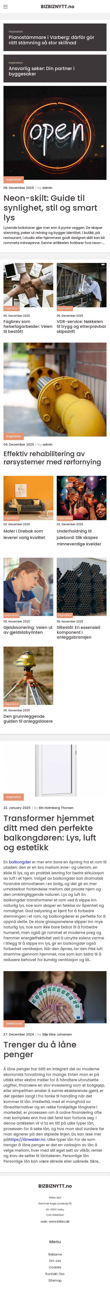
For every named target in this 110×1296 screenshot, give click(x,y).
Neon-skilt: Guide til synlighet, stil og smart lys (50, 207)
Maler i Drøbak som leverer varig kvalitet (24, 534)
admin (47, 187)
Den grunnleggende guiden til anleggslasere (28, 719)
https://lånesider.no (27, 1139)
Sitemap (55, 1280)
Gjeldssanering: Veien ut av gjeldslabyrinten (28, 630)
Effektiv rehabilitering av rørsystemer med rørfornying (52, 458)
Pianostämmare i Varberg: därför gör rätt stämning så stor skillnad (51, 40)
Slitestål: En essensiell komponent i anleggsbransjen (78, 632)
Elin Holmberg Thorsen (56, 807)
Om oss (55, 1261)
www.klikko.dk (59, 1221)
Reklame (55, 1254)
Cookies (55, 1267)
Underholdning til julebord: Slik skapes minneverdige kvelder (79, 537)
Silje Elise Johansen (57, 1034)
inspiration (16, 31)
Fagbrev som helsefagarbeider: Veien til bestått (27, 326)
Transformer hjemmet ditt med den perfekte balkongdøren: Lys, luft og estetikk (49, 833)
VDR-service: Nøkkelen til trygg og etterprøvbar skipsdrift (81, 326)
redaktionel (14, 1023)
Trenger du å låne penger (39, 1049)
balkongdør (20, 862)
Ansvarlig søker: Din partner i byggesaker (42, 71)
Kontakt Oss (55, 1274)
